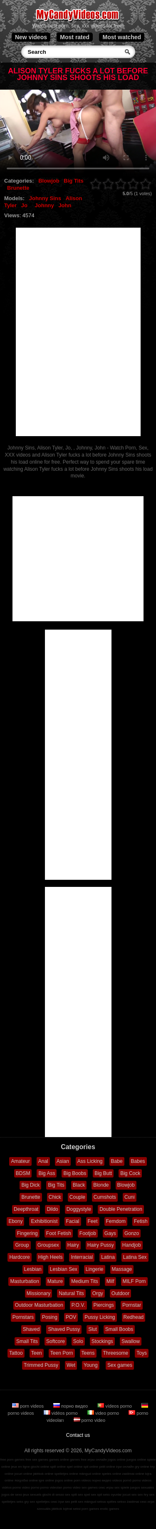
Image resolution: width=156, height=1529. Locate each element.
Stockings (102, 1341)
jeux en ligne (20, 1467)
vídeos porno (115, 1405)
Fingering (27, 1233)
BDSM (23, 1173)
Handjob (131, 1245)
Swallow (130, 1341)
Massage (122, 1269)
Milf (110, 1281)
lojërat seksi (71, 1509)
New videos (31, 37)
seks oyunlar (112, 1494)
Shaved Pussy (64, 1329)
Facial (72, 1221)
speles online (111, 1474)
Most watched (121, 37)
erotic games (109, 1509)
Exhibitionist (44, 1221)
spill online (58, 1467)
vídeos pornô (121, 1480)
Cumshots (105, 1197)
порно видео (71, 1405)
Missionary (38, 1293)
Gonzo (131, 1233)
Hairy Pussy (100, 1245)
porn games (90, 1509)
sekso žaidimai (128, 1502)
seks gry (23, 1502)
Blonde (101, 1185)
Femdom (116, 1221)
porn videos (28, 1405)
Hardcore (19, 1257)
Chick (55, 1197)
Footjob (87, 1233)
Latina (108, 1257)
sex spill (71, 1494)
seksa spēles (106, 1502)
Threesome (116, 1353)
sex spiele (121, 1487)
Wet (71, 1365)
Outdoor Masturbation (39, 1305)
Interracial (82, 1257)
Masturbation (24, 1281)
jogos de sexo (12, 1494)
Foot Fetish (58, 1233)
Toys (141, 1353)
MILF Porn (134, 1281)
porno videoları (51, 1487)
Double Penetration (120, 1209)
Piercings (104, 1305)
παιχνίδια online (26, 1480)
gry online (142, 1467)
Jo (24, 205)
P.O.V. (78, 1305)
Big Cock (130, 1173)
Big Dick (30, 1185)
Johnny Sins (45, 198)
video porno (104, 1413)
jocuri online (23, 1474)
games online (59, 1459)
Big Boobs (74, 1173)
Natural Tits (71, 1293)
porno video (90, 1420)
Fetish (141, 1221)
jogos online (117, 1459)
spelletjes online (66, 1474)
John (64, 205)
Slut (92, 1329)
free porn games (12, 1459)
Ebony (15, 1221)
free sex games (36, 1459)
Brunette (18, 188)
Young (91, 1365)
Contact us (78, 1435)
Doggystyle (79, 1209)
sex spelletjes (40, 1502)
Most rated (74, 37)
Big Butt (103, 1173)
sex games (90, 1487)
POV (71, 1317)
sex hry (143, 1494)
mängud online (90, 1474)
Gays (110, 1233)
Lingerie (95, 1269)
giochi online (40, 1467)
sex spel (84, 1494)
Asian (63, 1161)
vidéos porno (61, 1413)
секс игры (106, 1487)
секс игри (147, 1502)
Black (79, 1185)
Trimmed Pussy (41, 1365)
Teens (88, 1353)
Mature (55, 1281)
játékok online (43, 1474)
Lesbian (33, 1269)
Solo (78, 1341)
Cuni (129, 1197)
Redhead (134, 1317)
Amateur (20, 1161)
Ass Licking (90, 1161)
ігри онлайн (125, 1467)
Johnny (44, 205)
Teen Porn (61, 1353)
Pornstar (131, 1305)
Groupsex (48, 1245)
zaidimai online (133, 1474)
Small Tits (27, 1341)
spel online (74, 1467)
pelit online (107, 1467)
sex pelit (71, 1502)
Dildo (52, 1209)
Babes (138, 1161)
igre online (46, 1480)
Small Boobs (119, 1329)
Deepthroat (26, 1209)
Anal (43, 1161)
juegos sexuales (142, 1487)
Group (22, 1245)
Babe (117, 1161)
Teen (36, 1353)
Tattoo (16, 1353)
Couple (77, 1197)
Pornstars (23, 1317)
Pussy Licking (99, 1317)
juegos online (136, 1459)
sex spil (96, 1494)
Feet (93, 1221)
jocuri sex (130, 1494)
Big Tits (73, 181)
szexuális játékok (49, 1509)
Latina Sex (135, 1257)
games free (78, 1459)
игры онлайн (97, 1459)
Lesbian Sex (63, 1269)
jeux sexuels (32, 1494)
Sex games (119, 1365)
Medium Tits (84, 1281)
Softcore (55, 1341)
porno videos (141, 1480)
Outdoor (120, 1293)
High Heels (50, 1257)
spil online (91, 1467)
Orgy (97, 1293)
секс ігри (57, 1502)
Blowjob (48, 181)
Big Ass (46, 1173)
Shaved (31, 1329)
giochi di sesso (53, 1494)
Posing (49, 1317)
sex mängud (87, 1502)
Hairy (73, 1245)
